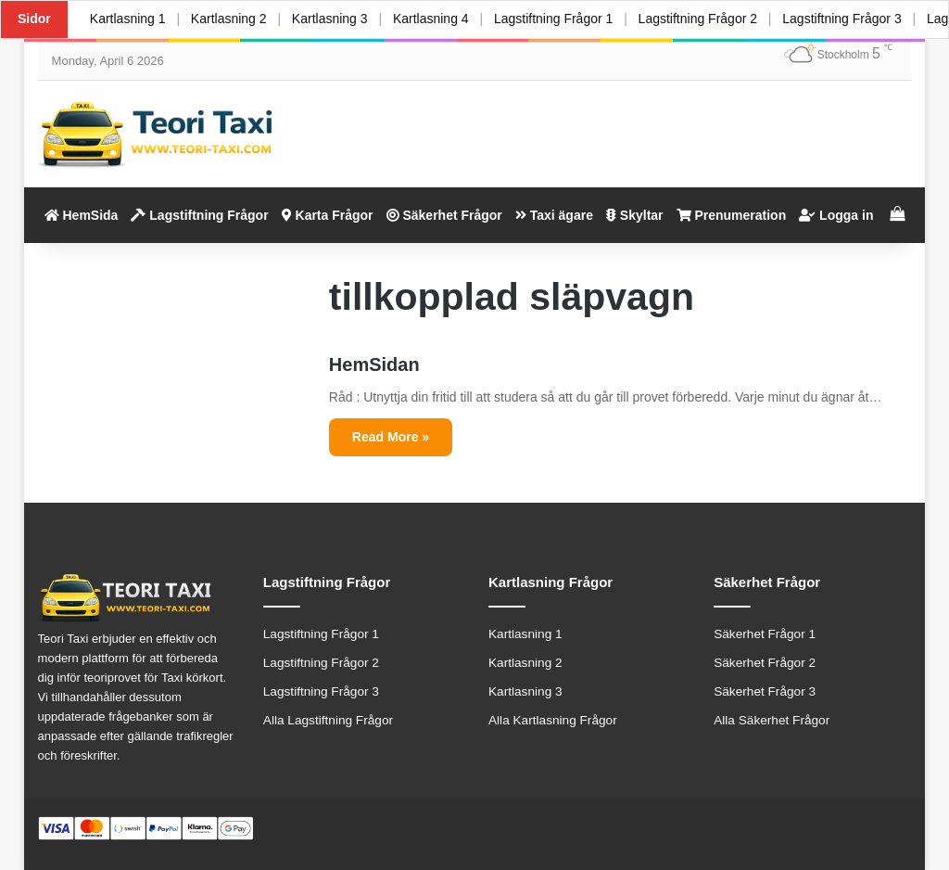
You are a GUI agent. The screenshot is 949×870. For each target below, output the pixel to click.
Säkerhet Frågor (444, 215)
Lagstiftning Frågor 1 (554, 18)
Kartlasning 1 (128, 18)
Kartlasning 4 (432, 18)
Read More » (390, 436)
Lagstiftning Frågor (199, 215)
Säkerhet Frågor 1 (765, 634)
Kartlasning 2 (229, 18)
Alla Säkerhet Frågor (771, 720)
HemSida (81, 215)
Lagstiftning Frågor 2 (698, 18)
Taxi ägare (554, 215)
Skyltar (635, 215)
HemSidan (374, 364)
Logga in (836, 215)
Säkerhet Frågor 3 (765, 691)
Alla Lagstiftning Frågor (328, 720)
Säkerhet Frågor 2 (765, 663)
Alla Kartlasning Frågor (552, 720)
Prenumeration (732, 215)
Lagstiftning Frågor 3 (843, 18)
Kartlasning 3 (331, 18)
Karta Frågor (327, 215)
